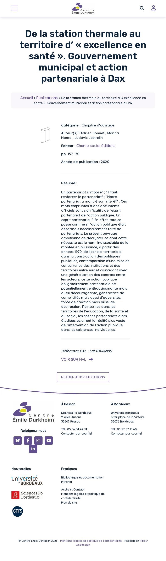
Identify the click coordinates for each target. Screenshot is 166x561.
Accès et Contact (72, 489)
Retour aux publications (83, 377)
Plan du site (69, 502)
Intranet (66, 482)
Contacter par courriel (76, 433)
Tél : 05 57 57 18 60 (124, 429)
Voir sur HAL (76, 359)
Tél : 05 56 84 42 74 (74, 429)
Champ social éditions (95, 145)
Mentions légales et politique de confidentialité (83, 496)
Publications (47, 97)
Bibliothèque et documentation (82, 477)
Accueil (26, 97)
